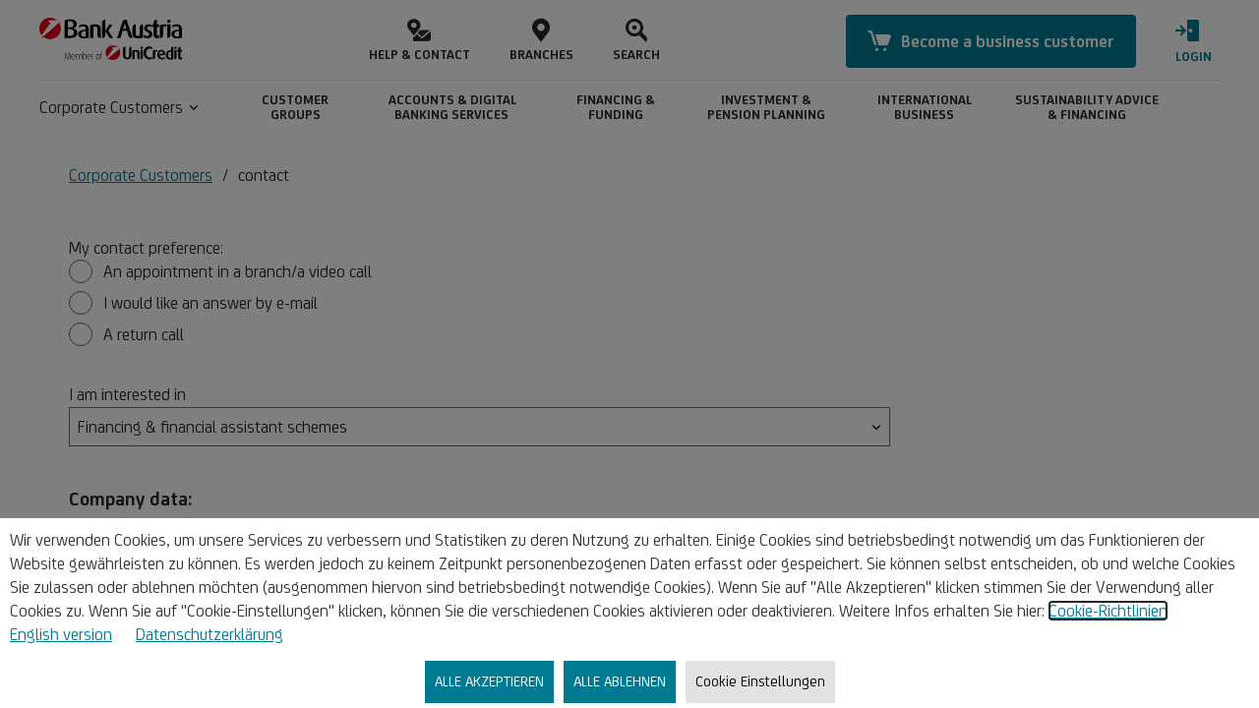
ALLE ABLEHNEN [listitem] (619, 681)
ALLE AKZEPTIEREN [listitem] (489, 681)
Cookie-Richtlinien (1108, 610)
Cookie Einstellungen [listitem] (760, 681)
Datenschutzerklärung (209, 634)
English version (61, 634)
